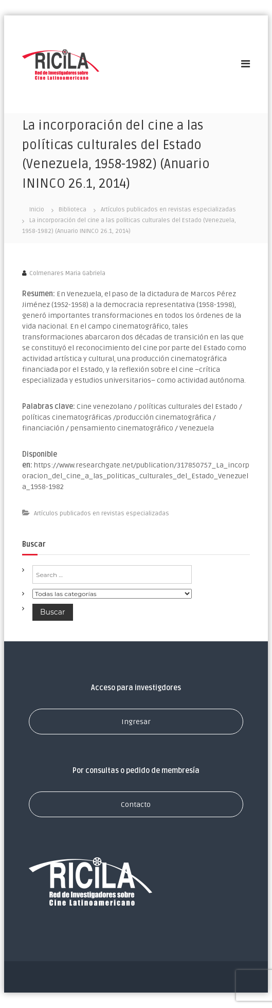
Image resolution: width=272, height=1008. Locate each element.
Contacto (136, 804)
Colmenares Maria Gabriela (67, 273)
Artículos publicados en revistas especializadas (168, 209)
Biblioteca (72, 209)
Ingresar (136, 721)
